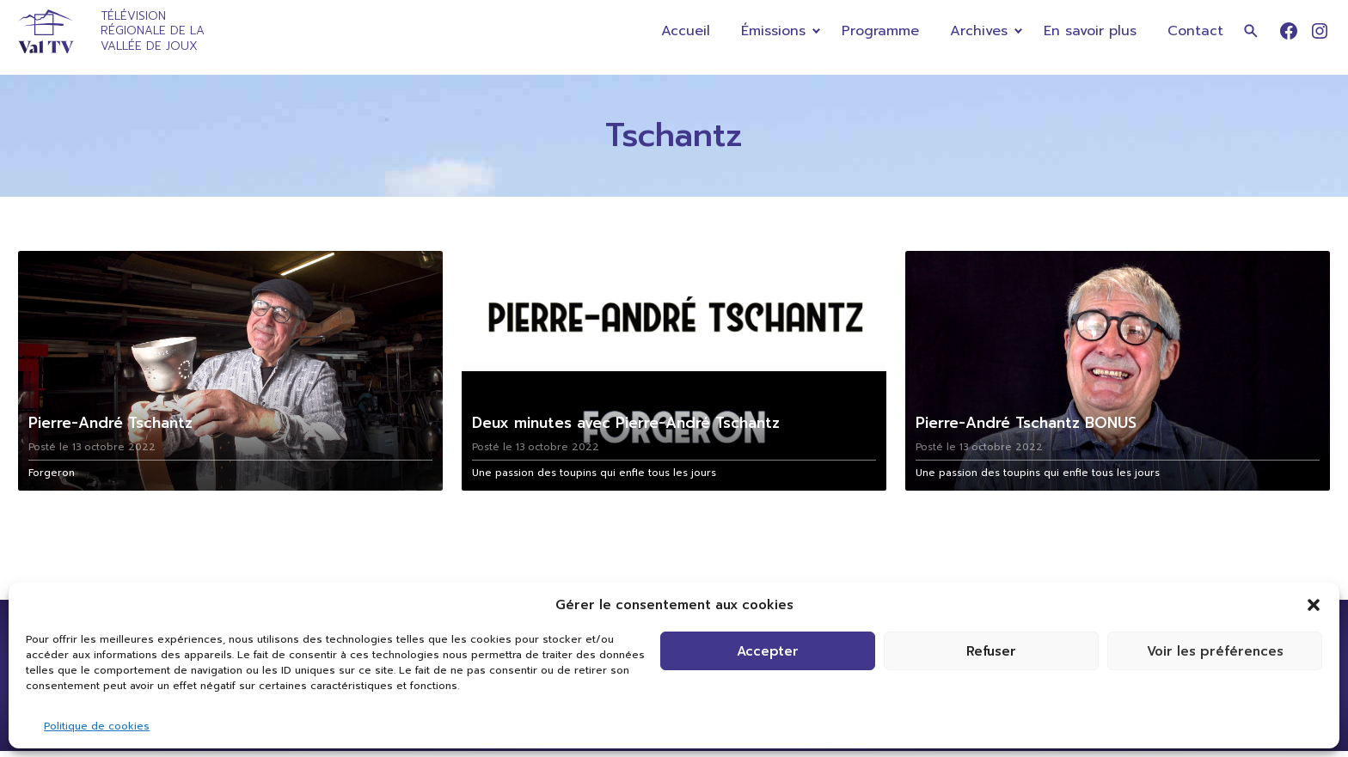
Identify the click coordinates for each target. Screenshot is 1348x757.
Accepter (768, 651)
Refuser (991, 651)
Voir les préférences (1215, 651)
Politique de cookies (97, 726)
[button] (1313, 605)
